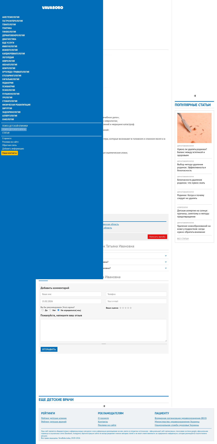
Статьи (6, 125)
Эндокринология (11, 105)
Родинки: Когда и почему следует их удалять (190, 197)
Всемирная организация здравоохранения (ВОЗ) (181, 418)
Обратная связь (10, 138)
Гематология (9, 18)
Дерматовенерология (13, 29)
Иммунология (9, 40)
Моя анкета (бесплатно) (53, 236)
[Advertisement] (104, 21)
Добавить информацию (13, 141)
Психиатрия (8, 79)
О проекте (7, 131)
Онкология (8, 112)
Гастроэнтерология (12, 14)
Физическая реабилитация (16, 97)
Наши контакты (10, 144)
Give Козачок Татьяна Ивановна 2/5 (123, 308)
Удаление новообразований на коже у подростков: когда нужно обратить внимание (194, 228)
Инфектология (10, 43)
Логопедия (8, 50)
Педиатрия (8, 76)
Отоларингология (11, 69)
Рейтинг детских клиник (54, 418)
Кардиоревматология (13, 47)
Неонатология (9, 58)
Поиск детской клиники (15, 118)
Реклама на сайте (10, 134)
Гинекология (9, 25)
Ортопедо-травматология (15, 65)
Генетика (7, 22)
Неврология (8, 54)
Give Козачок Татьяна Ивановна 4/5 (128, 308)
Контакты (103, 421)
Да (46, 310)
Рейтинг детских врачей (53, 421)
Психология (8, 83)
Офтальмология (10, 72)
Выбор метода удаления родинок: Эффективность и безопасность (191, 167)
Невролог (76, 58)
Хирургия (7, 101)
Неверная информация (80, 236)
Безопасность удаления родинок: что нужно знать (191, 181)
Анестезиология (10, 11)
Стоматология (9, 94)
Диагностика (9, 32)
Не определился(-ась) (71, 310)
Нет (54, 310)
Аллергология (9, 108)
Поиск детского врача (14, 122)
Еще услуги (8, 36)
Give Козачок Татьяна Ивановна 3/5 (125, 308)
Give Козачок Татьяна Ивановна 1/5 (120, 308)
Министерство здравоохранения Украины (177, 421)
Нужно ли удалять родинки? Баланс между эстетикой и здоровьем (192, 152)
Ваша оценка (112, 308)
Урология (7, 90)
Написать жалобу (157, 236)
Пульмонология (10, 87)
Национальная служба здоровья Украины (177, 425)
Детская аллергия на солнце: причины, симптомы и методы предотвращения (193, 213)
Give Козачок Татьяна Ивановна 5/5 (131, 308)
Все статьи (183, 238)
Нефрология (8, 61)
